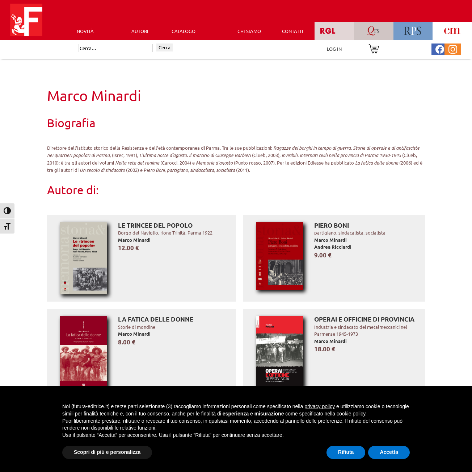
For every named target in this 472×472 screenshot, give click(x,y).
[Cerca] (116, 48)
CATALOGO (183, 31)
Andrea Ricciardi (332, 247)
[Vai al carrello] (373, 48)
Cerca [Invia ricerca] (164, 47)
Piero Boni (331, 225)
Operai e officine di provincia (364, 319)
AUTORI (139, 31)
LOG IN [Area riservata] (334, 49)
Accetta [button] (389, 452)
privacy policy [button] (319, 406)
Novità (85, 31)
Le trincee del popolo (155, 225)
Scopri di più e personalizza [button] (107, 452)
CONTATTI (292, 31)
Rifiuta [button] (346, 452)
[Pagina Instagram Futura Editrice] (452, 48)
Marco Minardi (134, 240)
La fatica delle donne (155, 319)
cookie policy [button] (351, 414)
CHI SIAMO (249, 31)
